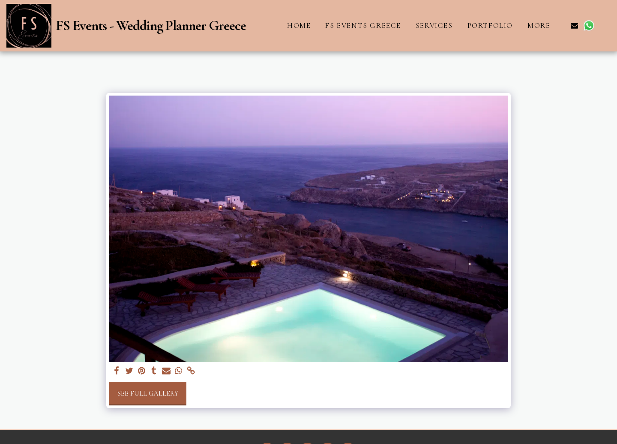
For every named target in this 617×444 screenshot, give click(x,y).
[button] (574, 25)
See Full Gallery (147, 393)
